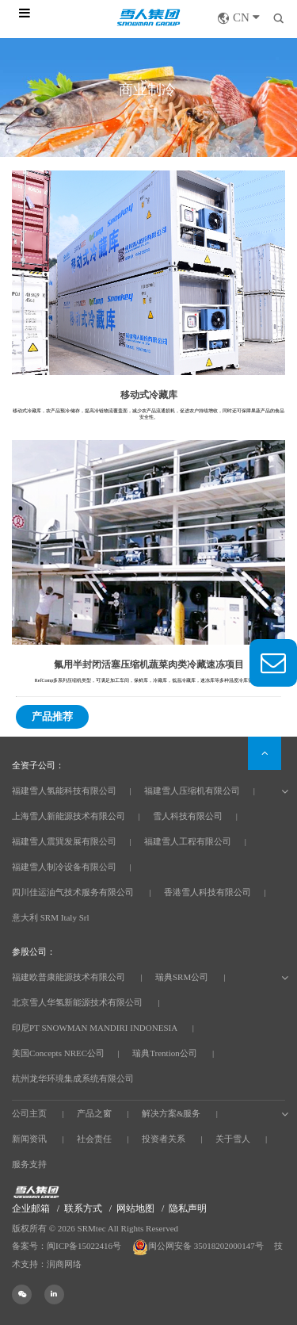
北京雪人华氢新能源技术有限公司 (77, 1002)
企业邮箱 (31, 1208)
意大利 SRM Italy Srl (50, 917)
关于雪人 (232, 1138)
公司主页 (29, 1113)
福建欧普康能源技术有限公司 (68, 977)
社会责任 (94, 1138)
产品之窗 (94, 1113)
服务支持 (29, 1164)
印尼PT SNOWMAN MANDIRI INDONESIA (94, 1027)
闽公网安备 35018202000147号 (199, 1245)
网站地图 (135, 1208)
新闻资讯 (29, 1138)
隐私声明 (188, 1208)
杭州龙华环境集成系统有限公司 (73, 1078)
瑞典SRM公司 (181, 977)
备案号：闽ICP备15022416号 (66, 1245)
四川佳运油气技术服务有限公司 (73, 892)
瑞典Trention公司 (164, 1053)
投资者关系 (163, 1138)
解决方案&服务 (171, 1113)
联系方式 (83, 1208)
